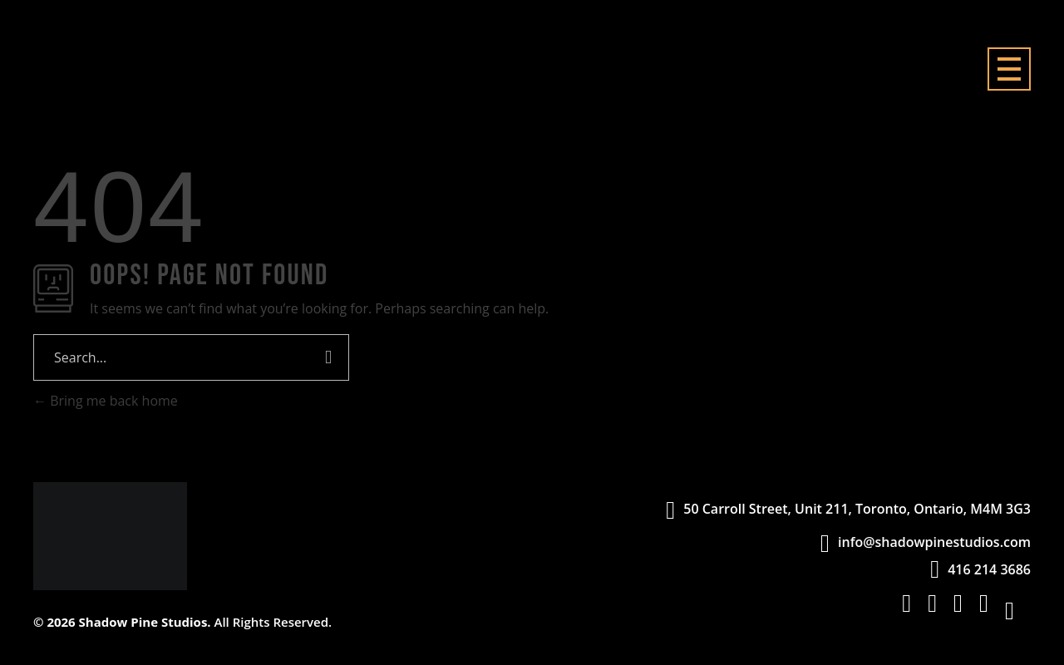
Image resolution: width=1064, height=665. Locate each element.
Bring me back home (105, 401)
